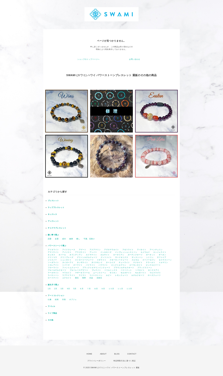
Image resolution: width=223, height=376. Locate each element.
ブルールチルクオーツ (57, 270)
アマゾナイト (53, 252)
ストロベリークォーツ (84, 260)
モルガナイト (126, 273)
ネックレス (52, 214)
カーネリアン (118, 255)
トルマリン (163, 262)
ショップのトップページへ (88, 59)
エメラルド (145, 252)
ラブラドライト (68, 275)
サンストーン (137, 257)
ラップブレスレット (56, 207)
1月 (49, 289)
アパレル (51, 306)
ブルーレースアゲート (79, 270)
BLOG (117, 354)
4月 (68, 289)
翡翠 (84, 278)
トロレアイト (53, 265)
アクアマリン (95, 250)
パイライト (90, 265)
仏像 (49, 299)
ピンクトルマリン (118, 265)
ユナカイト (67, 278)
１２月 (129, 289)
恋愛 (49, 239)
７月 (89, 289)
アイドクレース (68, 250)
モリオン (113, 273)
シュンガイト (66, 260)
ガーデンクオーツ (135, 255)
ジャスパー (52, 260)
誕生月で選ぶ (53, 285)
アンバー (93, 252)
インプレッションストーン (126, 252)
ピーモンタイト (136, 265)
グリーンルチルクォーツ (87, 257)
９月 (103, 289)
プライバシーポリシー (96, 361)
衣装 (64, 299)
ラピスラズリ (155, 273)
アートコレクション (56, 295)
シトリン (150, 257)
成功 (64, 239)
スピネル (135, 260)
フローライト (53, 268)
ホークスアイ (153, 270)
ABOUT (103, 354)
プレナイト (96, 270)
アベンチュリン (156, 250)
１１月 (120, 289)
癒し (78, 239)
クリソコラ (52, 257)
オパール (62, 255)
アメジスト (67, 252)
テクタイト (138, 262)
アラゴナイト (80, 252)
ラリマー (82, 275)
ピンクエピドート (153, 265)
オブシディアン (76, 255)
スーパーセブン (149, 260)
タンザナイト (82, 262)
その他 (50, 320)
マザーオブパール (82, 273)
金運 (57, 239)
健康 (71, 239)
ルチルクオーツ (137, 275)
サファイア (161, 257)
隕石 (77, 278)
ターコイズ (110, 262)
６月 (81, 289)
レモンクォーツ (121, 275)
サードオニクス (121, 257)
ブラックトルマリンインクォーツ (96, 268)
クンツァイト (106, 257)
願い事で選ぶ (53, 235)
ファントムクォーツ (70, 268)
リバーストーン (96, 275)
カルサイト (105, 255)
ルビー (109, 275)
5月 (74, 289)
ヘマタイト (140, 270)
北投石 (99, 278)
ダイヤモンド (97, 262)
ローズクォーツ (154, 275)
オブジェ (73, 299)
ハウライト (103, 265)
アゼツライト (128, 250)
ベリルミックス (110, 270)
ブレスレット (53, 201)
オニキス (51, 255)
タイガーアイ (67, 262)
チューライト (124, 262)
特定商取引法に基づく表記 (124, 361)
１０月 (111, 289)
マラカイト (67, 273)
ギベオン (162, 255)
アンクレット (53, 221)
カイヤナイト (91, 255)
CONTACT (131, 354)
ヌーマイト (77, 265)
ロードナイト (53, 278)
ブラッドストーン (144, 268)
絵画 (57, 299)
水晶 (91, 278)
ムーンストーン (99, 273)
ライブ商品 (52, 313)
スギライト (101, 260)
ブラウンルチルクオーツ (124, 268)
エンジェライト (159, 252)
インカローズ (106, 252)
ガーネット (150, 255)
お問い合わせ (134, 59)
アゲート (82, 250)
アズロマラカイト (111, 250)
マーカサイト (53, 273)
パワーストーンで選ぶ (57, 246)
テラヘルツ (150, 262)
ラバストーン (53, 275)
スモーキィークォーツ (119, 260)
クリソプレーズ (66, 257)
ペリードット (126, 270)
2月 (55, 289)
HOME (89, 354)
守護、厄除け (89, 239)
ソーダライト (53, 262)
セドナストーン (165, 260)
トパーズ (66, 265)
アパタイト (141, 250)
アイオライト (53, 250)
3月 (62, 289)
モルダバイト (140, 273)
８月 (96, 289)
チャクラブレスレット (57, 228)
